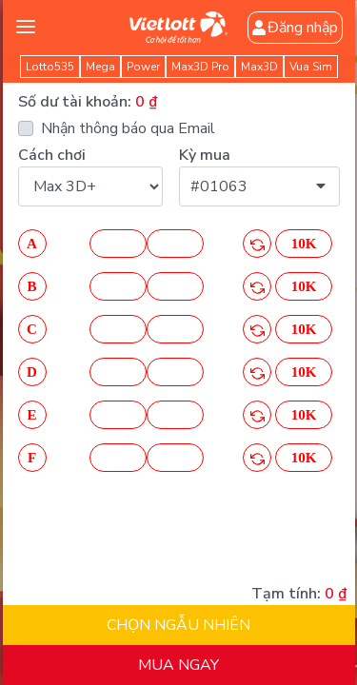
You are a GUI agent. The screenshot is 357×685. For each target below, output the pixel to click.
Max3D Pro (200, 66)
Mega (100, 66)
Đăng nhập (298, 27)
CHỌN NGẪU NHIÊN (178, 625)
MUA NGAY (178, 665)
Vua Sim (310, 66)
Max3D (259, 66)
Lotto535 (50, 66)
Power (143, 66)
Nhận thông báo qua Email (125, 128)
